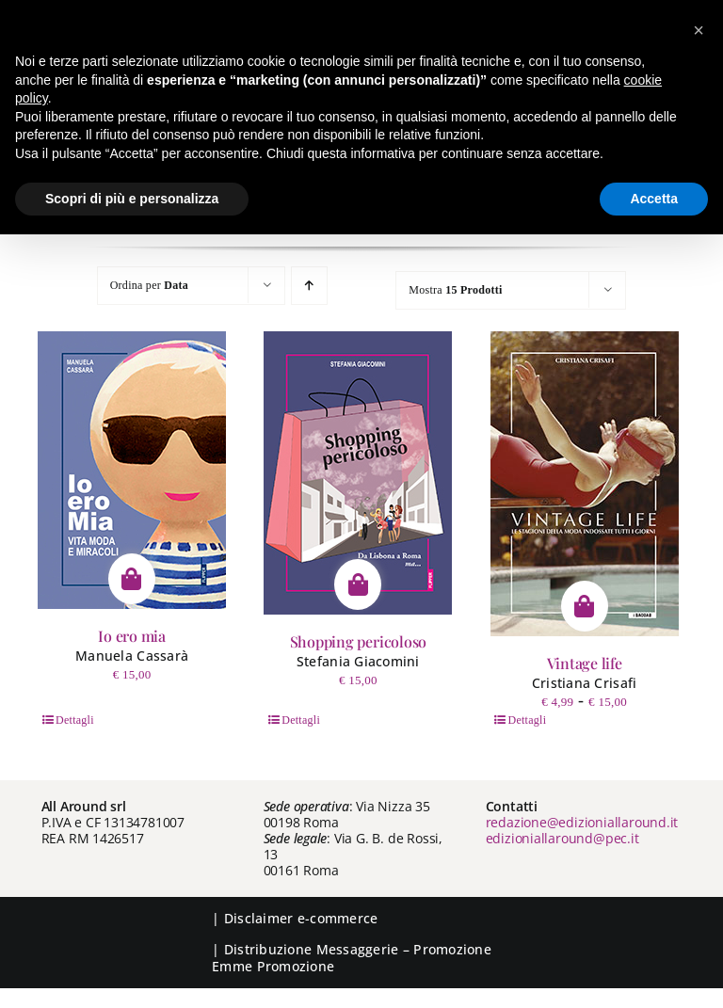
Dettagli (75, 720)
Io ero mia (132, 636)
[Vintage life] (584, 483)
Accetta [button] (654, 198)
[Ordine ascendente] (309, 285)
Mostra (455, 289)
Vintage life (584, 663)
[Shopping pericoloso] (358, 473)
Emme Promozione (273, 966)
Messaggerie (357, 949)
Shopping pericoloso (358, 641)
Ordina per (149, 285)
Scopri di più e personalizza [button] (131, 198)
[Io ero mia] (132, 470)
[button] (698, 30)
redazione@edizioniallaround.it (582, 822)
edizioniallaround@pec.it (562, 838)
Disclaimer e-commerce (301, 918)
